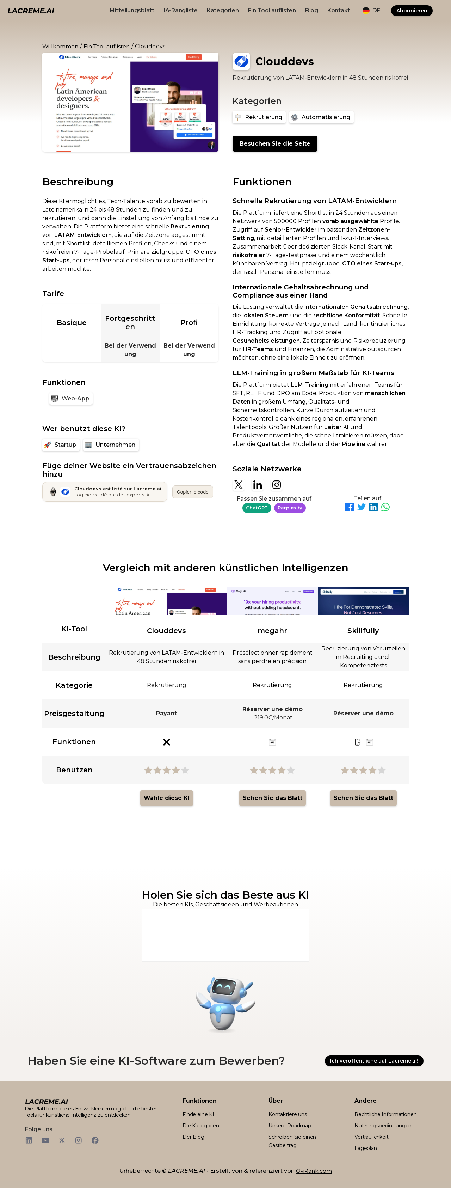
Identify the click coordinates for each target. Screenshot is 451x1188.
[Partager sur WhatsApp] (385, 508)
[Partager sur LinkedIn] (373, 508)
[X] (239, 485)
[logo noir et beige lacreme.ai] (31, 10)
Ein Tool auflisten (272, 10)
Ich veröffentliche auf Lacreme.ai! (374, 1061)
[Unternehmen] (111, 445)
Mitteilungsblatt (132, 10)
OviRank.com (314, 1171)
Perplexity (290, 507)
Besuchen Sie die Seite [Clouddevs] (275, 143)
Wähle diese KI (167, 798)
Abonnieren (411, 10)
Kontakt (338, 10)
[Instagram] (277, 485)
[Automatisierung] (321, 117)
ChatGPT (257, 507)
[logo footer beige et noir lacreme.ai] (46, 1101)
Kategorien (223, 10)
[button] (371, 10)
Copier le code (193, 492)
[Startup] (61, 445)
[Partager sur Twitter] (361, 508)
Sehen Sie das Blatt (272, 798)
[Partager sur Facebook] (349, 508)
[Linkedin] (258, 485)
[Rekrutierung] (259, 117)
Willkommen (60, 46)
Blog (311, 10)
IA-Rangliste (180, 10)
